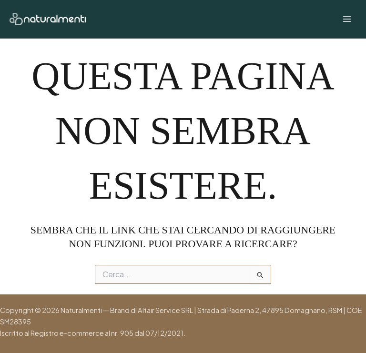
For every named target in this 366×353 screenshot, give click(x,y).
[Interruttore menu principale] (346, 19)
